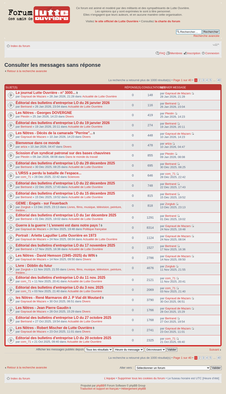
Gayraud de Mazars (33, 96)
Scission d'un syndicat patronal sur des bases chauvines (63, 153)
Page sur (182, 80)
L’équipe (109, 378)
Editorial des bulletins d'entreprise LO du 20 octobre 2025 (63, 338)
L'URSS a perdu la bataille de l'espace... (48, 173)
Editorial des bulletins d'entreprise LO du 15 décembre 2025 (65, 193)
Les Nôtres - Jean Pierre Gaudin (42, 308)
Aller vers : (126, 367)
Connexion (212, 53)
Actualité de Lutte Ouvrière (99, 96)
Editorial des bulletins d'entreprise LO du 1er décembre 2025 (66, 215)
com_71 (26, 176)
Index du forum (20, 46)
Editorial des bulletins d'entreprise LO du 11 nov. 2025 (60, 277)
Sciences (73, 176)
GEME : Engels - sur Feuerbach (42, 203)
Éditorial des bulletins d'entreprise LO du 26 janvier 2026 (63, 103)
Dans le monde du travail (82, 156)
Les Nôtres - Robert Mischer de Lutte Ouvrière (54, 328)
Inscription (193, 53)
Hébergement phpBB (133, 388)
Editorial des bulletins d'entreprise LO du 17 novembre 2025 (65, 245)
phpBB (100, 385)
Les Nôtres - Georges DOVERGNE (44, 113)
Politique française (95, 229)
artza (24, 146)
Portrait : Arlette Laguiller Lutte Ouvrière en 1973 (56, 235)
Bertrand (26, 106)
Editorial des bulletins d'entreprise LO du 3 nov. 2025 (60, 287)
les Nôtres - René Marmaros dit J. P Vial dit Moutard (58, 297)
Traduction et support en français (99, 388)
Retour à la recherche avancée (27, 71)
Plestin (25, 116)
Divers (70, 116)
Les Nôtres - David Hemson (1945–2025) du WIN (55, 255)
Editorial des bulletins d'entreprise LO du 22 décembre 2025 (65, 183)
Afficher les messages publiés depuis (74, 349)
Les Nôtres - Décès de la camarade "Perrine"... (54, 133)
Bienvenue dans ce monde (38, 143)
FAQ (162, 53)
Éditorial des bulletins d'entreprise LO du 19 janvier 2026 (63, 123)
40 (219, 80)
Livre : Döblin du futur (34, 266)
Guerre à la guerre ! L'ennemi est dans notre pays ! (58, 225)
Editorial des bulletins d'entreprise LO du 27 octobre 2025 (63, 318)
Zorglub (26, 207)
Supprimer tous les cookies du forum (141, 378)
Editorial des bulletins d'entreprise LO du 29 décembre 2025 (65, 163)
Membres (176, 53)
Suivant (214, 349)
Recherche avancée (206, 35)
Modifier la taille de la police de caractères (216, 44)
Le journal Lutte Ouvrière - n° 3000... (45, 93)
